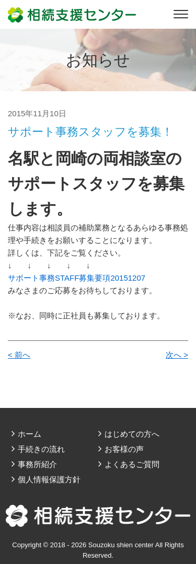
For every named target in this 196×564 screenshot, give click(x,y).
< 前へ (19, 354)
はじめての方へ (132, 433)
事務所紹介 (37, 464)
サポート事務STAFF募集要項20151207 (76, 277)
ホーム (29, 433)
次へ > (177, 354)
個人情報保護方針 (49, 479)
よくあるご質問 (132, 464)
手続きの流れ (41, 449)
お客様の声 (124, 449)
